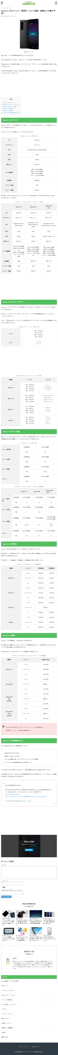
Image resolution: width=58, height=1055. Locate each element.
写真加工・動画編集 (7, 1028)
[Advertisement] (29, 86)
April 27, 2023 (27, 801)
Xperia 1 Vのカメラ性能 (9, 106)
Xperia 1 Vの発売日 (8, 108)
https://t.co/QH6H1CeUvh (12, 794)
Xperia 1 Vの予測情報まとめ (10, 112)
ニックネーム (4, 881)
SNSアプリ (5, 985)
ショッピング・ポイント (8, 990)
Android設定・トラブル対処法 (10, 981)
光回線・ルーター (6, 1023)
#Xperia (12, 796)
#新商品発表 (26, 796)
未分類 (3, 1032)
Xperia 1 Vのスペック (8, 102)
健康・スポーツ (6, 1018)
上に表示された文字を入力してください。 (12, 890)
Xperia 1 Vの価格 (7, 110)
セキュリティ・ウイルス (8, 995)
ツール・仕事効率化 (7, 999)
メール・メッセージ (7, 1014)
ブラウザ (4, 1009)
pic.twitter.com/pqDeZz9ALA (39, 796)
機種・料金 (5, 1037)
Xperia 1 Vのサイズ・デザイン (11, 104)
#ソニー (7, 796)
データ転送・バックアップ (9, 1004)
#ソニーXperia (19, 796)
